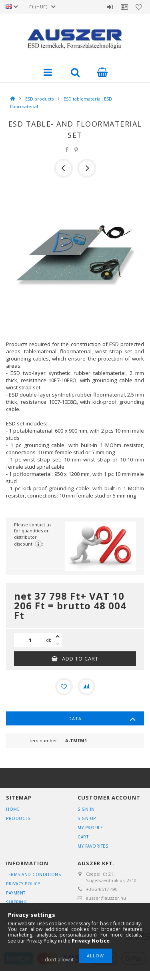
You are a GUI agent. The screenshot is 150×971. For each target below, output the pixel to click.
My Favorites (93, 846)
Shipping (16, 902)
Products (18, 818)
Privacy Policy (23, 883)
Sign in (110, 7)
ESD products (39, 99)
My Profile (90, 827)
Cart (83, 837)
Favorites (139, 7)
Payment (16, 893)
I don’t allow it (58, 959)
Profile (124, 7)
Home (13, 809)
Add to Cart (80, 658)
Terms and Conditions (33, 874)
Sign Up (87, 818)
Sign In (86, 809)
